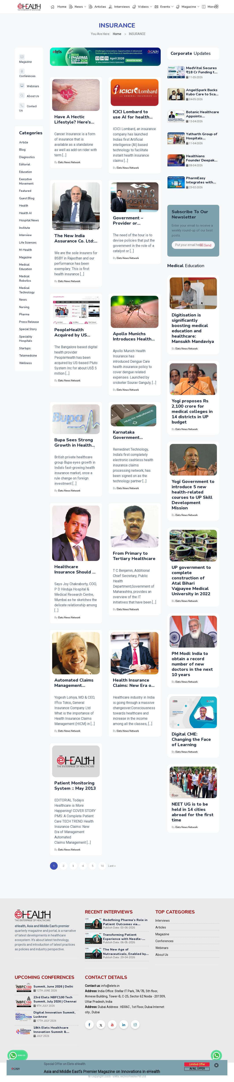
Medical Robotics (25, 278)
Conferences (164, 941)
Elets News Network (69, 162)
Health (23, 206)
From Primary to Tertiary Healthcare (134, 556)
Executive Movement (26, 181)
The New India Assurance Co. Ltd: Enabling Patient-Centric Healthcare (74, 238)
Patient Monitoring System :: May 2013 (75, 786)
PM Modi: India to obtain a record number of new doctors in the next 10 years (192, 664)
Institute (24, 228)
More (208, 7)
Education (25, 172)
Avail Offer (197, 1068)
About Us (29, 96)
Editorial (24, 164)
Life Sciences (28, 243)
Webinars (29, 86)
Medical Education (25, 267)
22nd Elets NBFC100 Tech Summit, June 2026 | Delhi (53, 987)
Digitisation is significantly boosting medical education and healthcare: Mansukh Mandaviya (193, 328)
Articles (97, 7)
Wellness (25, 363)
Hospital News (29, 220)
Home (58, 7)
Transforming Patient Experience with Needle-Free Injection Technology (123, 939)
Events (162, 7)
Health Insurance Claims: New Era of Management (133, 683)
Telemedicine (28, 356)
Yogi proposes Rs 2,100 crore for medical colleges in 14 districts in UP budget (192, 411)
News (76, 7)
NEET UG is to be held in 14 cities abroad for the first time (193, 812)
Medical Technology (27, 290)
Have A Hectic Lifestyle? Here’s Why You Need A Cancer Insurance (72, 119)
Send (205, 245)
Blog (22, 150)
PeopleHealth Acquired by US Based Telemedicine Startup (75, 332)
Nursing (24, 307)
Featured (25, 191)
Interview (25, 235)
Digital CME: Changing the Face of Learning (191, 739)
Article (23, 142)
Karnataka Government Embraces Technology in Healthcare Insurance (127, 435)
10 (102, 865)
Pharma (24, 314)
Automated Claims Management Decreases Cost (74, 683)
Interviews (119, 7)
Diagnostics (27, 157)
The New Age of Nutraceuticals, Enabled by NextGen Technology (124, 953)
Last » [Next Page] (112, 865)
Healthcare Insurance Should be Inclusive (76, 569)
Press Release (29, 322)
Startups (25, 348)
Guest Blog (26, 198)
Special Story (28, 329)
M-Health (25, 250)
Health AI (25, 213)
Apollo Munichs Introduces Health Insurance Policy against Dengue (132, 336)
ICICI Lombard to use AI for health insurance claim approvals (131, 114)
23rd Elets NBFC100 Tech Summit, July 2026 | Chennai (54, 1002)
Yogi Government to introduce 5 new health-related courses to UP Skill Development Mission (193, 495)
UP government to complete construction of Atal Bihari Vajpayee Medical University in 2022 (191, 580)
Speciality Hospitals (25, 339)
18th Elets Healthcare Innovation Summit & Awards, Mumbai (50, 1035)
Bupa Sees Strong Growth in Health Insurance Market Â (75, 442)
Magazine (186, 7)
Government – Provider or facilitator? (128, 220)
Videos (140, 7)
